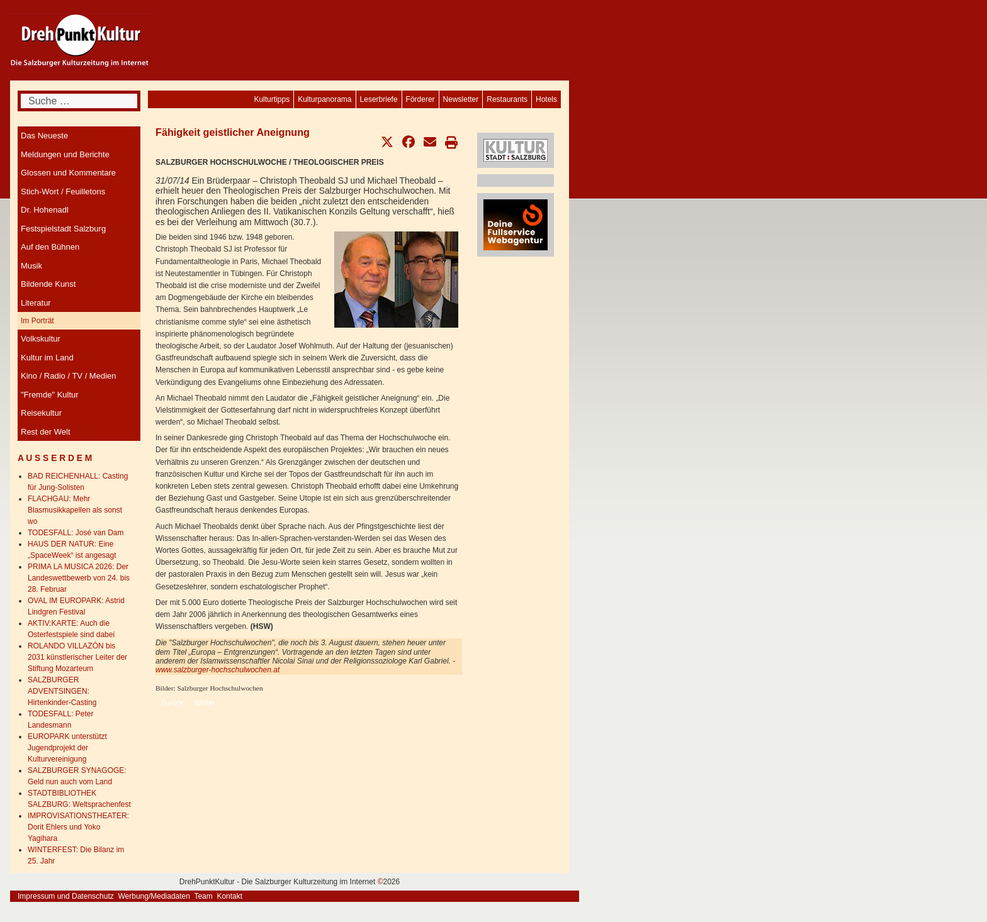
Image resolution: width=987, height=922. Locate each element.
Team (203, 896)
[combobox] (79, 101)
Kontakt (229, 896)
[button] (387, 142)
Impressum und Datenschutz (66, 896)
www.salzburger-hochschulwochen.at (217, 669)
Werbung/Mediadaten (154, 896)
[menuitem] (546, 99)
